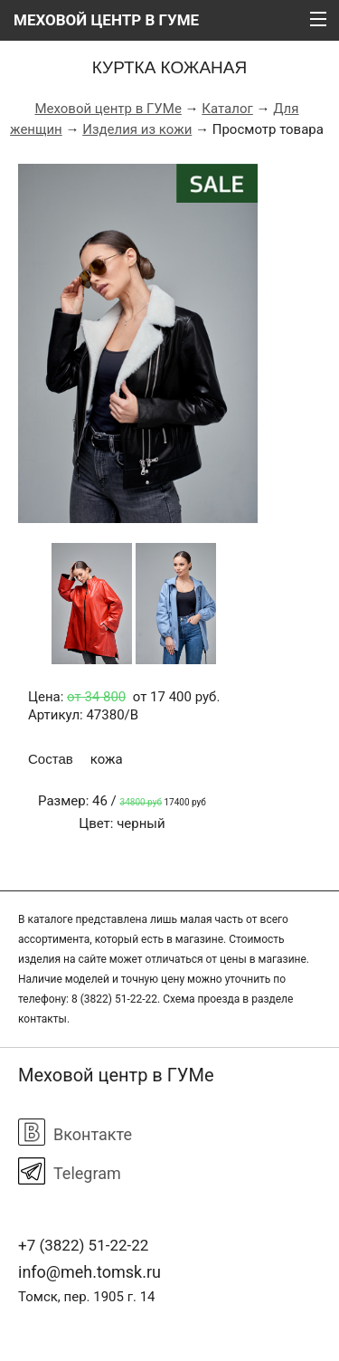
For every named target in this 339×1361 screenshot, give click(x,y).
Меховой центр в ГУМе (107, 108)
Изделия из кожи (137, 129)
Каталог (227, 108)
